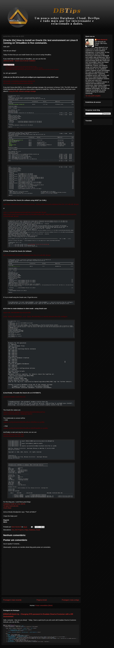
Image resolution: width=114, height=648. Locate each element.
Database (32, 530)
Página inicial (42, 600)
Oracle (38, 530)
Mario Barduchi (102, 39)
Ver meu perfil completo (93, 96)
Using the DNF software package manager (22, 91)
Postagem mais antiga (70, 600)
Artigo (26, 530)
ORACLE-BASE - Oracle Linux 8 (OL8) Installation (19, 61)
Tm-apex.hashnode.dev (10, 506)
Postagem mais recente (12, 600)
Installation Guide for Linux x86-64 (14, 504)
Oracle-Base (7, 508)
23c (13, 530)
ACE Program (19, 530)
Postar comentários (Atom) (43, 605)
